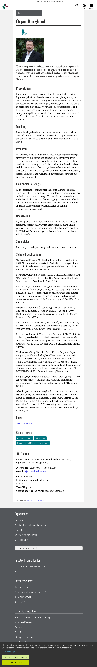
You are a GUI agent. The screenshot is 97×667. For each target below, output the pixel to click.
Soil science (40, 438)
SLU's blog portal (22, 597)
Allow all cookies (16, 662)
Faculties (19, 520)
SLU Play (19, 601)
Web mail (19, 627)
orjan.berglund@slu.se (35, 471)
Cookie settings (8, 651)
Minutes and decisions (25, 642)
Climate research (24, 438)
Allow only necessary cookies (16, 657)
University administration (26, 535)
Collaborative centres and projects (30, 525)
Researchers (20, 571)
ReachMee (19, 632)
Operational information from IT (29, 592)
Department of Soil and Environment (32, 443)
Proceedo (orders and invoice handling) (33, 617)
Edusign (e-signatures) (25, 637)
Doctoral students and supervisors (30, 566)
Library (18, 530)
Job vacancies (21, 587)
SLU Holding (20, 539)
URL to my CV (23, 423)
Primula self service (23, 622)
